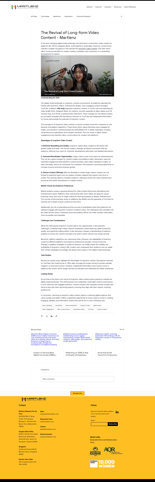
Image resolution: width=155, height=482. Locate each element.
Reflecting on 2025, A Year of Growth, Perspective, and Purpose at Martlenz (77, 354)
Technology (45, 16)
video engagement (48, 309)
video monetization (71, 305)
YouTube (91, 309)
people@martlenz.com (48, 429)
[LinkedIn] (117, 412)
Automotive (69, 16)
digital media (97, 305)
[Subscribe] (113, 424)
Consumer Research (84, 16)
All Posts (34, 16)
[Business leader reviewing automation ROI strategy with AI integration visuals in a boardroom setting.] (109, 341)
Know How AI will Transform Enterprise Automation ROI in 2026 (108, 354)
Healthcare (57, 16)
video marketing (47, 305)
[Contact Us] (77, 393)
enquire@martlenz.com (48, 437)
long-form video (85, 305)
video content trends (63, 309)
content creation (102, 309)
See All (122, 329)
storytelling (58, 305)
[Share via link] (56, 316)
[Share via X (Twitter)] (47, 316)
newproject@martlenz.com (49, 414)
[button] (118, 6)
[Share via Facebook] (42, 316)
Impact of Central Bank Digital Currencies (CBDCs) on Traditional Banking (45, 354)
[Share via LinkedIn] (51, 316)
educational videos (79, 309)
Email (93, 420)
